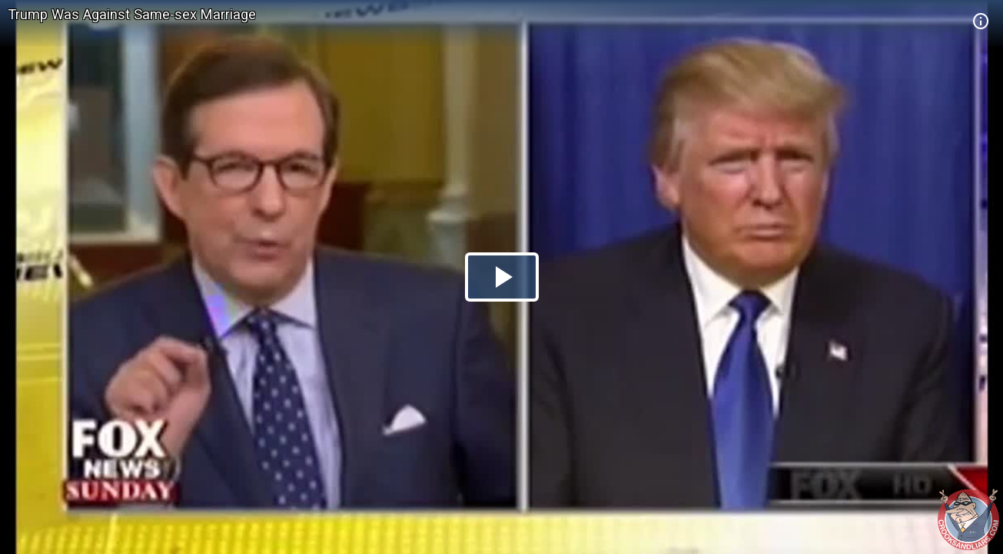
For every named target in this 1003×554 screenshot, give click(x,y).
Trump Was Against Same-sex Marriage (132, 14)
